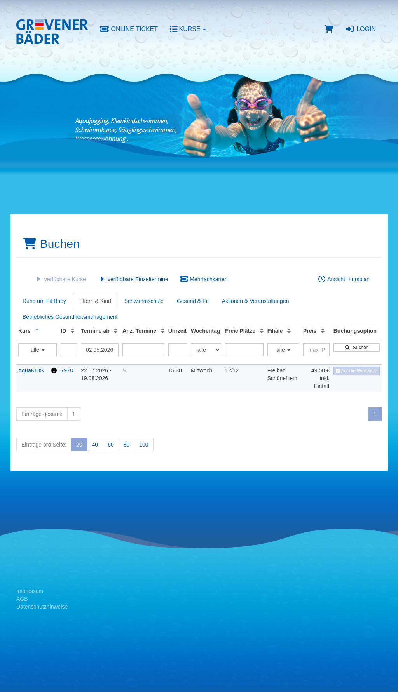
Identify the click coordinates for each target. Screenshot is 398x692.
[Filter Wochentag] (206, 349)
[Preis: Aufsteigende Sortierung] (323, 331)
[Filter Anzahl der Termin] (143, 349)
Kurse (187, 29)
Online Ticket (129, 29)
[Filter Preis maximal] (316, 349)
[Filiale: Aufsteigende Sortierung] (289, 331)
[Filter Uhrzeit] (177, 349)
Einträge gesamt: (42, 414)
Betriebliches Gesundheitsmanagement (70, 317)
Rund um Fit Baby (44, 301)
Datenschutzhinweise (42, 606)
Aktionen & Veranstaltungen (255, 301)
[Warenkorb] (329, 29)
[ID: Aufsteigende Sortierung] (72, 331)
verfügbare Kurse (60, 279)
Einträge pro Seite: (43, 445)
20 (79, 445)
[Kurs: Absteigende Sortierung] (37, 331)
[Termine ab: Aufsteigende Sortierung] (115, 331)
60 (111, 445)
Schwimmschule (144, 301)
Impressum (29, 591)
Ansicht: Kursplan (344, 279)
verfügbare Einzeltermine (133, 279)
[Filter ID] (69, 349)
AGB (22, 599)
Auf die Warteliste (356, 371)
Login (360, 29)
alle (38, 350)
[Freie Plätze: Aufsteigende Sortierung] (262, 331)
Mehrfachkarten (204, 279)
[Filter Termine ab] (100, 349)
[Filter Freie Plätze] (244, 349)
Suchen (356, 347)
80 (127, 445)
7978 (67, 370)
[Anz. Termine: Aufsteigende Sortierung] (162, 331)
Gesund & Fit (193, 301)
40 (95, 445)
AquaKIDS (31, 370)
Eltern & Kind (95, 301)
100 (143, 445)
